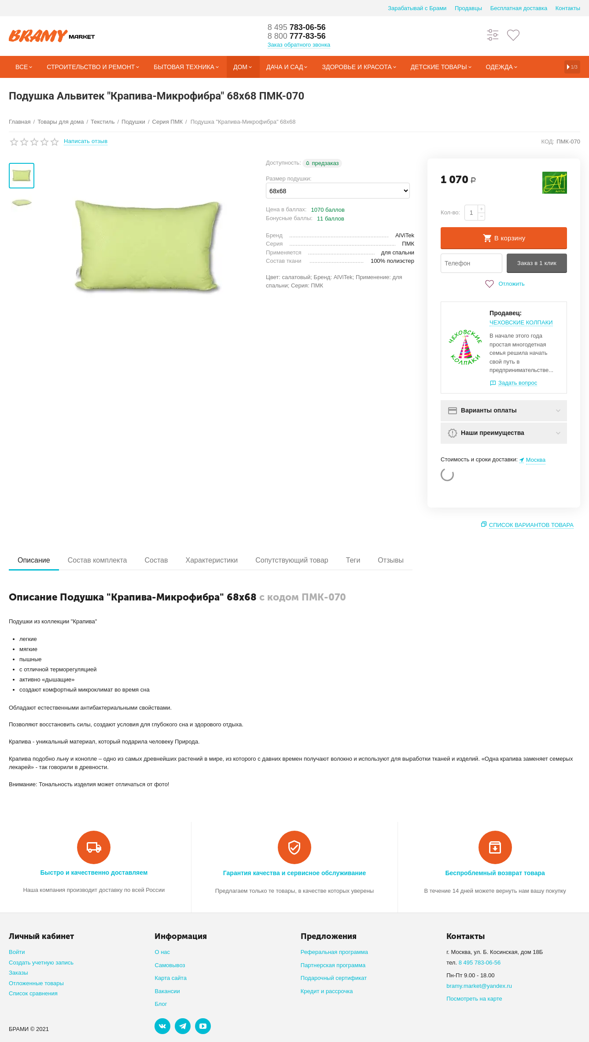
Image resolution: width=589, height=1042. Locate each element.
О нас (162, 952)
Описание (34, 560)
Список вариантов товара (531, 525)
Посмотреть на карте (474, 998)
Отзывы (391, 560)
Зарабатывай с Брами (417, 8)
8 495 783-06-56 (480, 962)
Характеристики (212, 560)
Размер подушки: (288, 178)
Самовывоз (170, 965)
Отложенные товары (36, 983)
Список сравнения (33, 993)
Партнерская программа (333, 965)
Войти (17, 952)
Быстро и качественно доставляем (93, 872)
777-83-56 (297, 36)
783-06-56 (297, 27)
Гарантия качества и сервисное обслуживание (294, 872)
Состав (156, 560)
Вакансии (167, 991)
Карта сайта (171, 978)
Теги (353, 560)
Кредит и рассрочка (327, 991)
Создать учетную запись (41, 962)
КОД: (547, 141)
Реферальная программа (334, 952)
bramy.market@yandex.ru (479, 986)
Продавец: (506, 313)
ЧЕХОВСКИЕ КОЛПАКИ (521, 322)
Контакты (568, 8)
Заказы (18, 972)
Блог (161, 1004)
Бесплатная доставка (518, 8)
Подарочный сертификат (334, 978)
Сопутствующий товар (291, 560)
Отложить (503, 284)
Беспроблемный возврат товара (495, 872)
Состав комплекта (97, 560)
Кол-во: (450, 212)
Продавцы (468, 8)
